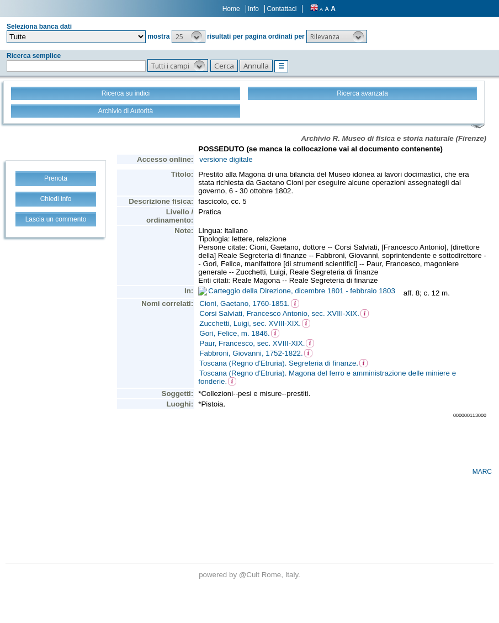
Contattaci (281, 9)
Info (253, 9)
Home (231, 9)
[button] (188, 36)
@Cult (250, 575)
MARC (482, 472)
